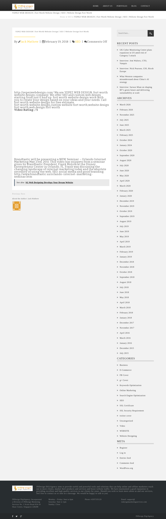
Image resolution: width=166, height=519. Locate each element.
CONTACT (145, 6)
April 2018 (125, 302)
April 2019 (125, 242)
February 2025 (126, 135)
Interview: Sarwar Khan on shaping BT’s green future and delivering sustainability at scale (136, 90)
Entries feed (125, 458)
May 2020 (124, 176)
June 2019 (124, 231)
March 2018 (125, 308)
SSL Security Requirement (132, 411)
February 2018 (126, 313)
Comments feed (127, 463)
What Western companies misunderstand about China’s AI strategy (134, 79)
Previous (16, 194)
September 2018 (127, 277)
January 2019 (126, 257)
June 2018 (124, 292)
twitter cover (125, 416)
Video (122, 426)
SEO (70, 17)
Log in (123, 453)
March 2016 (125, 338)
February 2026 (126, 110)
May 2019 (124, 236)
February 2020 (126, 191)
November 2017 (127, 328)
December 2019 (127, 201)
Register (123, 448)
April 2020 (125, 181)
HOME (96, 6)
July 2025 (124, 120)
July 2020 (124, 165)
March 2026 (125, 105)
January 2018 (126, 318)
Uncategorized (126, 421)
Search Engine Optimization (132, 395)
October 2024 (126, 140)
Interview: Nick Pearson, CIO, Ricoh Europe (137, 69)
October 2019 (126, 211)
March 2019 (125, 247)
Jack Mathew (29, 41)
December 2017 (127, 323)
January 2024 (126, 145)
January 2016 (126, 343)
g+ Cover (124, 380)
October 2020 (126, 150)
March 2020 (125, 186)
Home (62, 17)
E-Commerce (126, 370)
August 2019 (125, 221)
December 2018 (127, 262)
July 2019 (124, 226)
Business (124, 365)
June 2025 (124, 125)
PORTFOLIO (122, 6)
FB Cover (124, 375)
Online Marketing (128, 390)
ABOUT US (107, 6)
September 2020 (127, 155)
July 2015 (124, 353)
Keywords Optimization (131, 385)
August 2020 (125, 160)
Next (23, 194)
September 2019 (127, 216)
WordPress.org (126, 468)
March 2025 (125, 130)
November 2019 (127, 206)
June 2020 (124, 171)
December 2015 (127, 348)
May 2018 (124, 297)
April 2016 (125, 333)
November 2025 (127, 115)
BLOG (134, 6)
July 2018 (124, 287)
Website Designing (128, 436)
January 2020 (126, 196)
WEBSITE (124, 431)
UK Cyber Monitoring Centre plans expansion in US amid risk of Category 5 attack (136, 53)
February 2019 (126, 252)
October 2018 (126, 272)
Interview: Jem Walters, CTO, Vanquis (133, 62)
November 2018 (127, 267)
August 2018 (125, 282)
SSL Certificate (127, 405)
